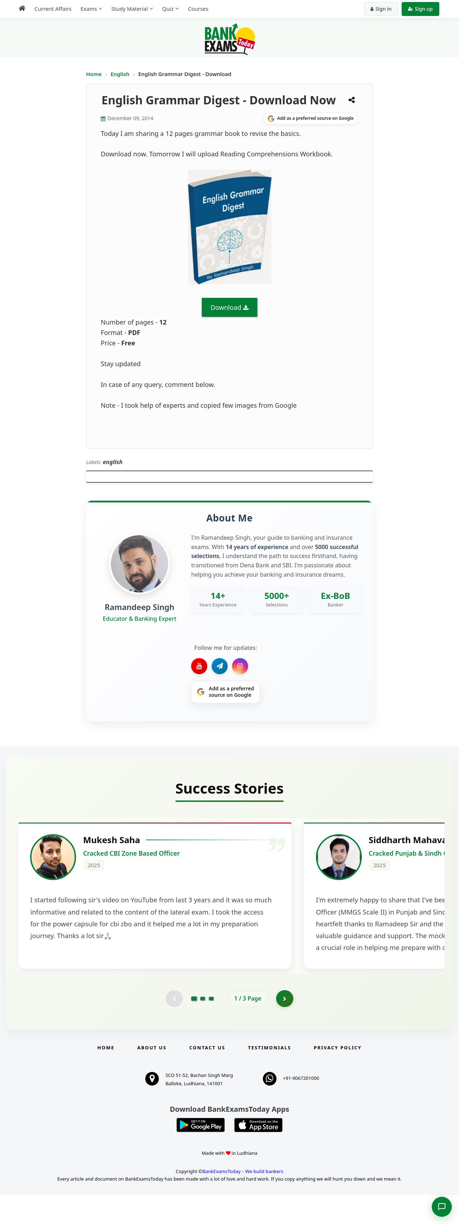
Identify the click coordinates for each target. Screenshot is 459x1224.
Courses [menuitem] (198, 8)
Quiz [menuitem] (168, 8)
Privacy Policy (337, 1077)
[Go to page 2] (202, 1027)
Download (225, 307)
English (119, 73)
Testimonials (269, 1077)
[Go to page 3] (211, 1027)
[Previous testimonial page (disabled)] (174, 1027)
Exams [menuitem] (88, 8)
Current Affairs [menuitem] (52, 8)
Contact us (207, 1077)
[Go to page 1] (194, 1027)
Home (94, 73)
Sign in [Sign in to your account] (381, 8)
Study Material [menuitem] (129, 8)
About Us (152, 1077)
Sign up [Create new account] (420, 8)
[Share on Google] (310, 119)
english (113, 462)
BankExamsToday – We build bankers (242, 1200)
